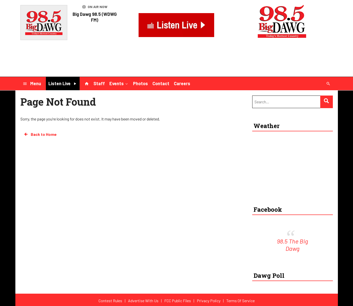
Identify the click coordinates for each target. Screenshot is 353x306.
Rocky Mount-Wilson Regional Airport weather (290, 193)
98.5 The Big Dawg (292, 244)
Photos (140, 83)
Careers (182, 83)
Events (119, 83)
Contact (160, 83)
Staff (99, 83)
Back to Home (40, 134)
